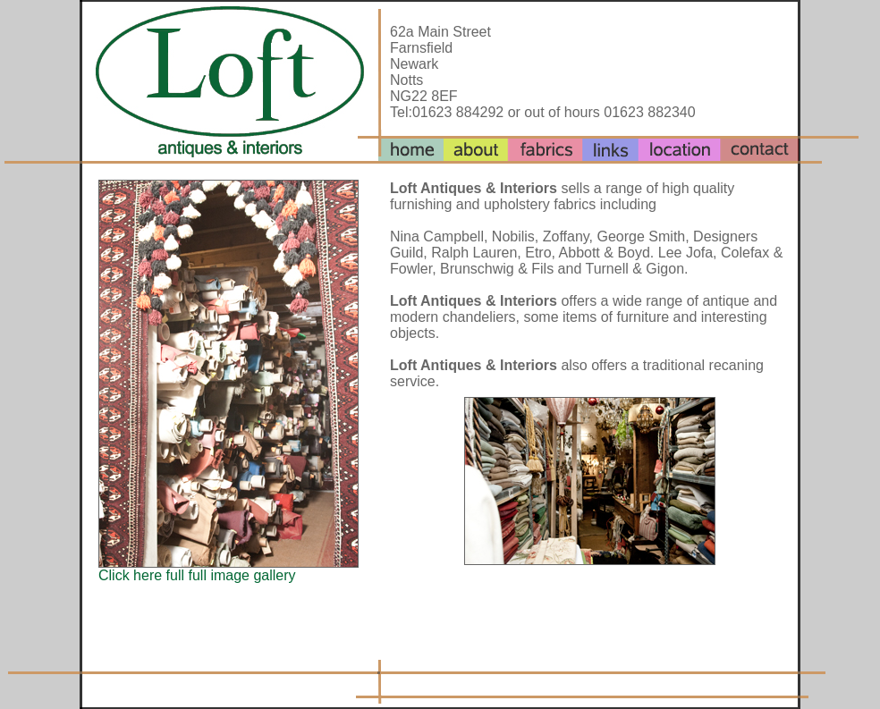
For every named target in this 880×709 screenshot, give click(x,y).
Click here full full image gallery (197, 575)
